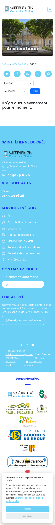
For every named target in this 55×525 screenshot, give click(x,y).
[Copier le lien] (48, 74)
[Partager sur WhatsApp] (38, 74)
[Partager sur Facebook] (17, 74)
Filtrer (35, 91)
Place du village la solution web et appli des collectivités (19, 354)
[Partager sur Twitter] (7, 74)
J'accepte (27, 509)
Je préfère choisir (23, 498)
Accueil (6, 64)
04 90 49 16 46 (19, 175)
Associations (19, 64)
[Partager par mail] (27, 74)
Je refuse (27, 516)
